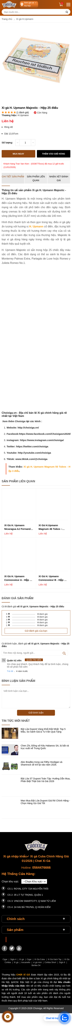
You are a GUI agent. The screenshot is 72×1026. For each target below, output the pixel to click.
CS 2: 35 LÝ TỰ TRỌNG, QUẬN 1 (25, 895)
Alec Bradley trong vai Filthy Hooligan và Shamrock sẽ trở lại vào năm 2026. (41, 763)
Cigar (5, 959)
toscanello (25, 962)
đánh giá (42, 614)
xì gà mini (37, 962)
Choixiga (12, 939)
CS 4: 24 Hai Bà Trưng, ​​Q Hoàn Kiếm (28, 907)
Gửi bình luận (36, 712)
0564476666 (41, 867)
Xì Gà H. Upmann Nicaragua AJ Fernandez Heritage (18, 527)
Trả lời (10, 671)
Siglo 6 (62, 962)
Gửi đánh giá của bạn (36, 631)
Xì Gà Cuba (39, 959)
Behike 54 (36, 965)
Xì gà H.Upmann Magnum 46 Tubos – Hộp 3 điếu (50, 527)
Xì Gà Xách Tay (54, 959)
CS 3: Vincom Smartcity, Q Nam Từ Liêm (31, 901)
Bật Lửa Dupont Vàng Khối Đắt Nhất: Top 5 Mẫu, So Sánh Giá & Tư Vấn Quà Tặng (43, 730)
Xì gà (21, 959)
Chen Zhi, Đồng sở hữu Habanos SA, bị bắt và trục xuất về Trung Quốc (45, 747)
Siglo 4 (13, 959)
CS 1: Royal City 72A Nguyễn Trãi (27, 888)
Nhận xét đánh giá (58, 178)
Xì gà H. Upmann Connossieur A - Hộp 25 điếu (18, 578)
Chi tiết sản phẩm (13, 176)
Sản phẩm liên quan (36, 178)
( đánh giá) (22, 112)
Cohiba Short (50, 962)
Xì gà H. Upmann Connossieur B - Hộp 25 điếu (53, 578)
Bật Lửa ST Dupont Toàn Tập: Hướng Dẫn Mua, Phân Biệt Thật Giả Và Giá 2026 (45, 780)
